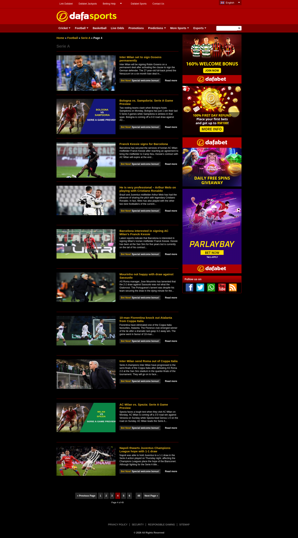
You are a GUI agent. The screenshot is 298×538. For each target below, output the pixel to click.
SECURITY (138, 524)
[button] (239, 28)
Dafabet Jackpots (88, 3)
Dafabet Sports (138, 3)
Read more (171, 80)
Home (60, 37)
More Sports (178, 28)
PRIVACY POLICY (118, 524)
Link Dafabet (66, 3)
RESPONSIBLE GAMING (161, 524)
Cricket (63, 28)
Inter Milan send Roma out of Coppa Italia (148, 361)
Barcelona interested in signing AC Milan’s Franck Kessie (143, 232)
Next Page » (151, 495)
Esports (198, 28)
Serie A (85, 37)
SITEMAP (184, 524)
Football (80, 28)
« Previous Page (86, 495)
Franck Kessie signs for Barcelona (143, 144)
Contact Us (158, 3)
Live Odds (117, 28)
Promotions (136, 28)
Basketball (99, 28)
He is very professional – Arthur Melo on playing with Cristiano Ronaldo (147, 189)
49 (138, 495)
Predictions (155, 28)
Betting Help (109, 3)
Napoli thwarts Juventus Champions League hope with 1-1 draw (144, 449)
